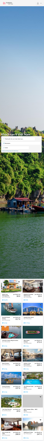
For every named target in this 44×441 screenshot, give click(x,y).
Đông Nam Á (9, 150)
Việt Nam (16, 150)
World (3, 150)
